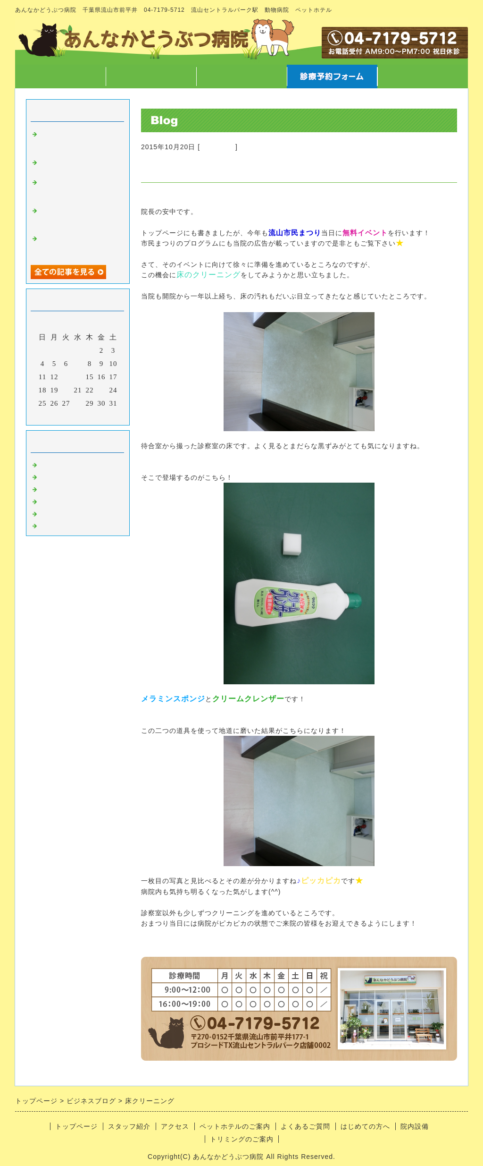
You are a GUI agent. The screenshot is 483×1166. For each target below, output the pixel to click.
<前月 (58, 415)
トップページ (60, 76)
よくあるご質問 (305, 1126)
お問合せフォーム (423, 76)
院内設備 (414, 1126)
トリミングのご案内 (242, 1139)
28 (78, 403)
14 (78, 377)
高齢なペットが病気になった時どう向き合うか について (78, 140)
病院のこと (217, 147)
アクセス (241, 76)
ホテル (51, 512)
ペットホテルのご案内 (235, 1126)
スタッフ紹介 (150, 76)
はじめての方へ (365, 1126)
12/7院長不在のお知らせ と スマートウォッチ (77, 244)
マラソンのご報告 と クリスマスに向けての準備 (81, 217)
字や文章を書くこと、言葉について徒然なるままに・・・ (78, 188)
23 (102, 390)
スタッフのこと (66, 475)
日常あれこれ (62, 524)
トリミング (59, 499)
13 (66, 377)
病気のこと (59, 487)
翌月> (97, 415)
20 (66, 390)
